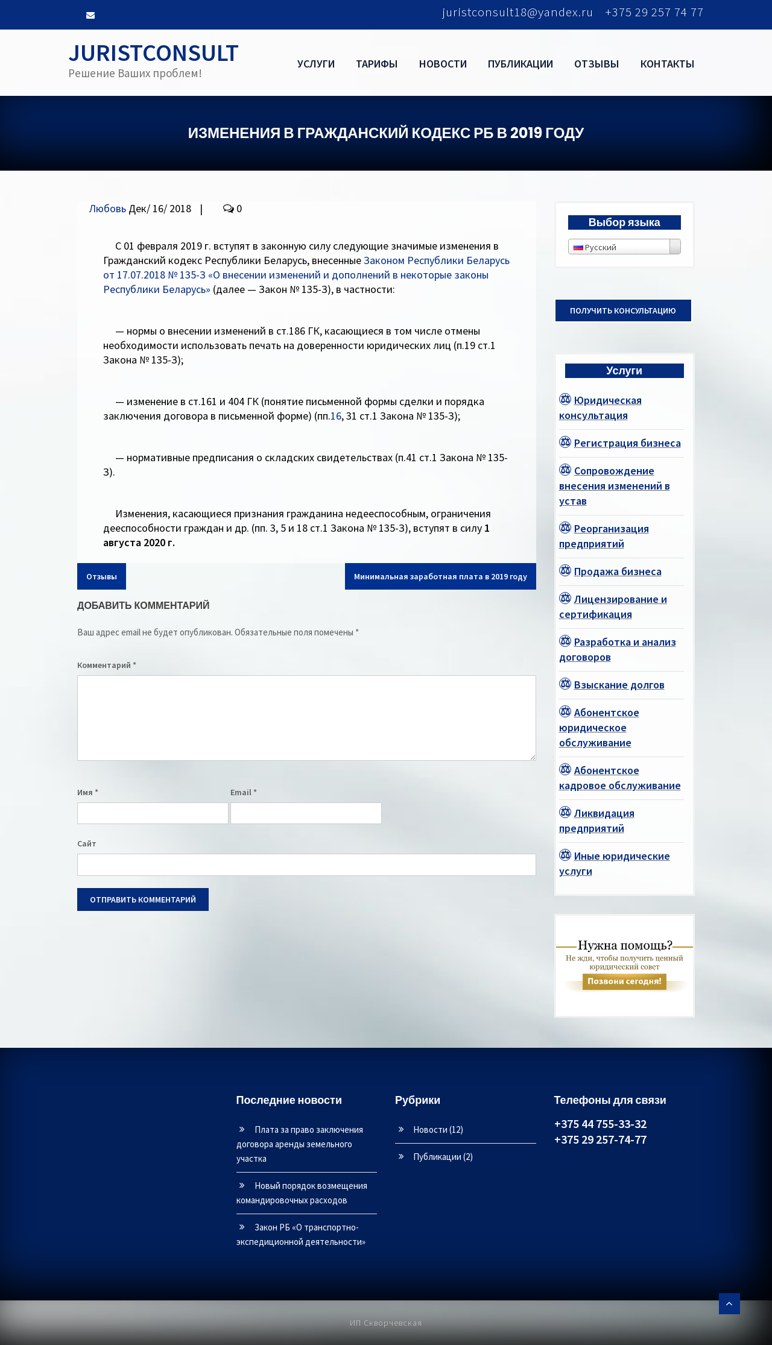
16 (336, 416)
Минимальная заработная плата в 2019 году (440, 576)
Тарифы (377, 64)
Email (243, 792)
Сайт (86, 843)
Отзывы (596, 64)
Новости (443, 64)
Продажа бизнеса (618, 571)
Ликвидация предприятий (596, 820)
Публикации (520, 64)
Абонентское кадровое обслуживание (620, 777)
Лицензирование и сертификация (613, 606)
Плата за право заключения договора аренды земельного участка (299, 1144)
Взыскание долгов (619, 684)
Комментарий (106, 665)
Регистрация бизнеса (627, 443)
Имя (87, 792)
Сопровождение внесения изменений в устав (614, 486)
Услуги (316, 64)
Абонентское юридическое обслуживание (599, 727)
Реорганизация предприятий (604, 535)
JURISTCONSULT (153, 52)
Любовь (107, 208)
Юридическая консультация (600, 407)
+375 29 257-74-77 (600, 1139)
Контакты (668, 64)
